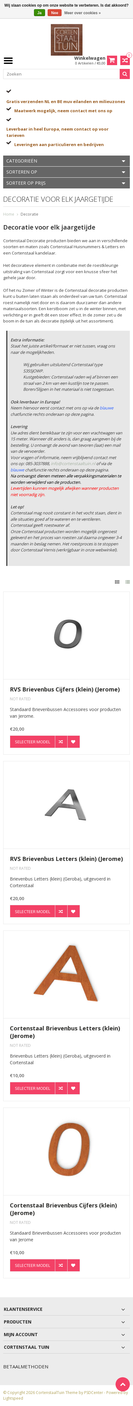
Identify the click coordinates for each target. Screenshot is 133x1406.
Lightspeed (13, 1398)
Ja (39, 13)
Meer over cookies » (82, 13)
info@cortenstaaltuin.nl (73, 463)
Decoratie (29, 214)
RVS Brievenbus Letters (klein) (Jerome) (66, 859)
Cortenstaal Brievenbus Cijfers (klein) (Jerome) (63, 1209)
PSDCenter (93, 1392)
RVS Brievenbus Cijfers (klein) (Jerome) (65, 689)
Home (8, 214)
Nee (54, 13)
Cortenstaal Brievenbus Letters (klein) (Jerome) (65, 1032)
